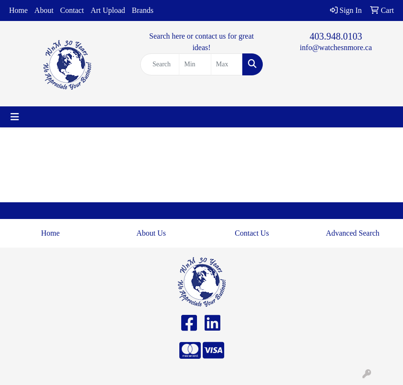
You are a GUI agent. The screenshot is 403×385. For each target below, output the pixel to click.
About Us (151, 233)
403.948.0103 (336, 36)
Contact (72, 10)
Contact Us (252, 233)
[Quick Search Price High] (227, 64)
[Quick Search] (160, 64)
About (43, 10)
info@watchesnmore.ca (336, 47)
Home (18, 10)
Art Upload (108, 10)
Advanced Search (352, 233)
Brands (142, 10)
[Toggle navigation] (15, 117)
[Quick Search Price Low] (195, 64)
